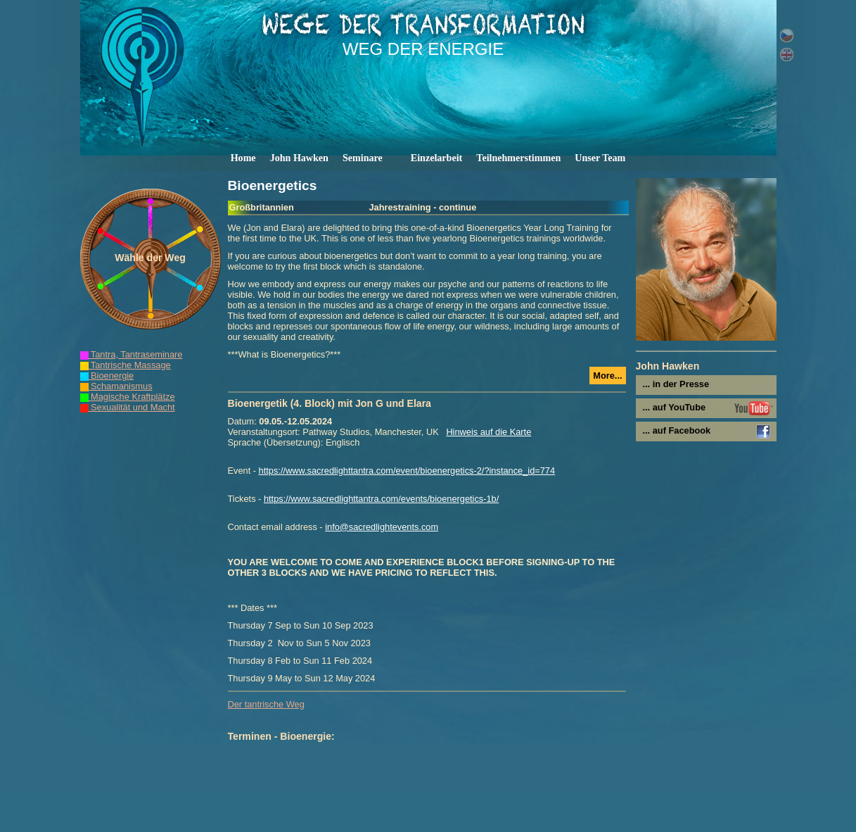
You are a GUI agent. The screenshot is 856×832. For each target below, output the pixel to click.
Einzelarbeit (437, 157)
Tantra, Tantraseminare (131, 354)
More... (607, 375)
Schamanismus (116, 386)
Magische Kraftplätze (127, 396)
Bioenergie (107, 375)
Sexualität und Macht (127, 407)
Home (243, 157)
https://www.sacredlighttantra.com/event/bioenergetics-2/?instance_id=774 (407, 470)
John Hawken (299, 157)
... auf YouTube (674, 407)
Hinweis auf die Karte (488, 432)
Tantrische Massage (125, 365)
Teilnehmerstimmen (518, 157)
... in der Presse (676, 384)
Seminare (363, 157)
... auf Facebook (677, 430)
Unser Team (600, 157)
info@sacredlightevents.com (381, 527)
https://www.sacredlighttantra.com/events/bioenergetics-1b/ (381, 498)
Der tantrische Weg (266, 704)
